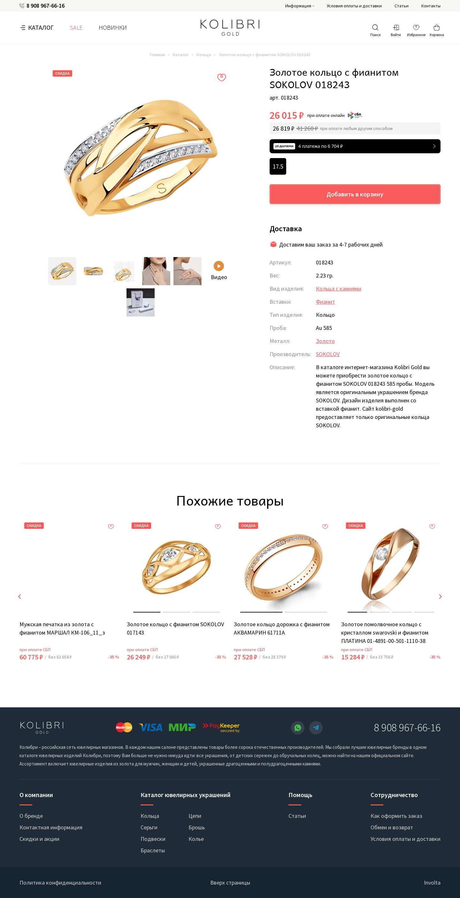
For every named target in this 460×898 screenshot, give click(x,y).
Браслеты (153, 850)
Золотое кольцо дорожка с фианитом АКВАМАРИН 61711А (282, 628)
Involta (432, 882)
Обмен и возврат (392, 827)
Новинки (113, 27)
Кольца (203, 54)
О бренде (31, 815)
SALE (76, 27)
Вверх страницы (230, 882)
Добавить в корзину (354, 194)
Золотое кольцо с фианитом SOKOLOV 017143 (175, 628)
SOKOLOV (328, 354)
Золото (325, 341)
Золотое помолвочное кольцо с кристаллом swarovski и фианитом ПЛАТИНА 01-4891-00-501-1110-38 (384, 632)
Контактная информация (50, 827)
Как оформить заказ (396, 815)
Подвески (153, 838)
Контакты (431, 6)
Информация (298, 6)
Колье (196, 838)
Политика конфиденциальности (60, 882)
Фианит (325, 301)
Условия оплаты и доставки (354, 6)
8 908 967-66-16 (46, 6)
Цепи (194, 815)
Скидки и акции (39, 838)
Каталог (41, 27)
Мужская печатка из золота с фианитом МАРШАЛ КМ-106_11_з (62, 628)
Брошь (196, 827)
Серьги (149, 827)
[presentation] (19, 597)
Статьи (402, 6)
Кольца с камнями (338, 288)
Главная (157, 54)
